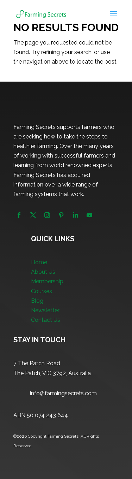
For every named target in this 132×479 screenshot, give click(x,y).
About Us (43, 271)
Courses (41, 291)
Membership (47, 281)
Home (39, 262)
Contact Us (45, 320)
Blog (37, 300)
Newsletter (45, 310)
